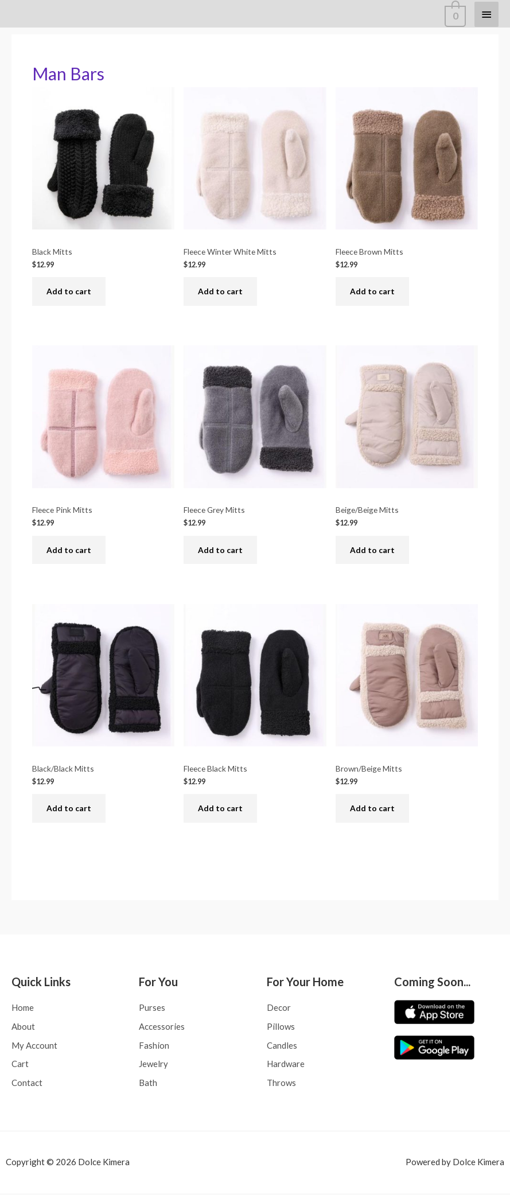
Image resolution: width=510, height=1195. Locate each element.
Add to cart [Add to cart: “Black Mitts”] (68, 292)
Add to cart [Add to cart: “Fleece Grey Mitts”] (220, 550)
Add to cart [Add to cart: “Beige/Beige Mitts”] (372, 550)
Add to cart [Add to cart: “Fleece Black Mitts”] (220, 809)
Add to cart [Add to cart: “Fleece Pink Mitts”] (68, 550)
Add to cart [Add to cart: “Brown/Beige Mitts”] (372, 809)
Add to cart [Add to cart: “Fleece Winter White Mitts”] (220, 292)
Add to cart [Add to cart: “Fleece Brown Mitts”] (372, 292)
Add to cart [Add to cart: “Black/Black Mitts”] (68, 809)
